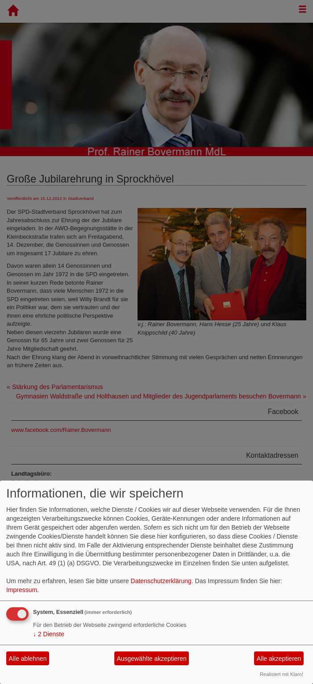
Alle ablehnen (28, 658)
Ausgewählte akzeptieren (151, 658)
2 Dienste (48, 634)
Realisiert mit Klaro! (281, 674)
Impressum (21, 589)
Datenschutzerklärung (161, 581)
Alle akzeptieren (279, 658)
